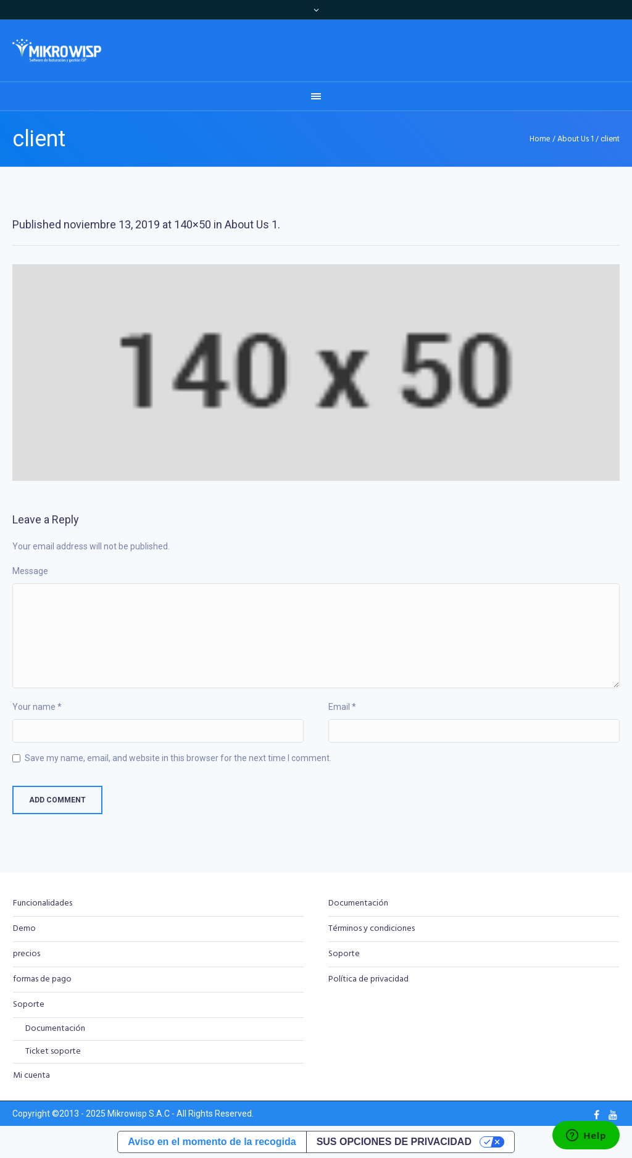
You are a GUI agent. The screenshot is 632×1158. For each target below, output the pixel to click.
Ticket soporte (53, 1051)
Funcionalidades (42, 903)
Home (540, 139)
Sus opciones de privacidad (394, 1141)
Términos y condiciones (371, 929)
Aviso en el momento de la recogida (212, 1141)
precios (26, 954)
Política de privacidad (368, 979)
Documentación (55, 1029)
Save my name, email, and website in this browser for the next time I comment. (178, 758)
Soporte (28, 1005)
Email (342, 707)
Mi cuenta (31, 1075)
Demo (24, 929)
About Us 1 (575, 139)
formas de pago (42, 979)
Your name (37, 707)
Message (30, 571)
